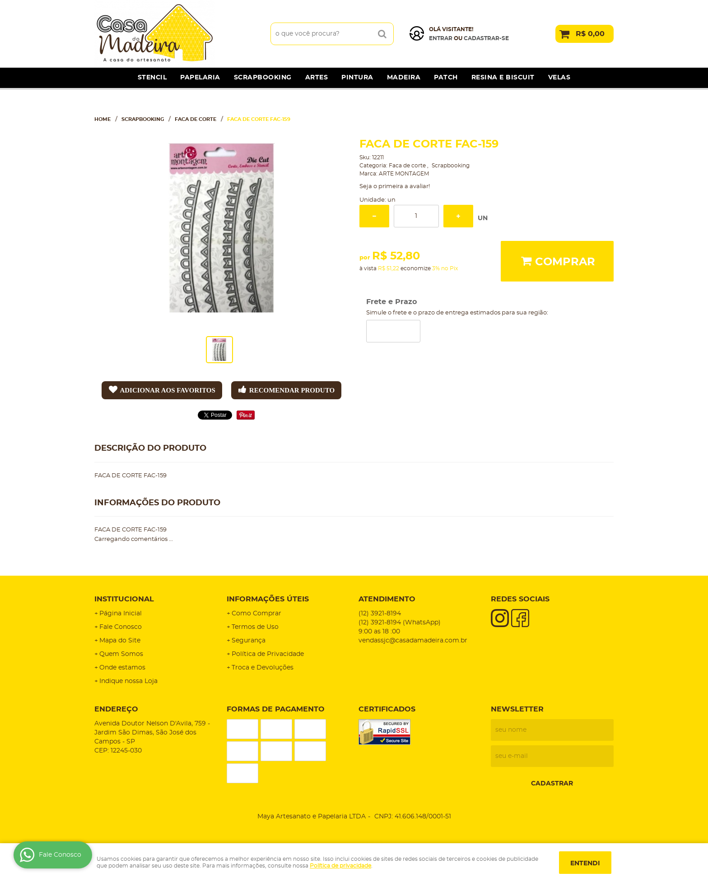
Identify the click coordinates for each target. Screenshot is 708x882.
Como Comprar (256, 613)
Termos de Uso (255, 627)
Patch (446, 77)
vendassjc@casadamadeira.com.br (413, 640)
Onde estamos (122, 668)
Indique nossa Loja (128, 681)
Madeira (404, 77)
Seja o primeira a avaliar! (394, 186)
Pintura (357, 77)
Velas (559, 77)
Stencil (152, 77)
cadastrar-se (486, 38)
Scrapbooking (263, 77)
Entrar (440, 38)
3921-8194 (380, 613)
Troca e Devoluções (262, 668)
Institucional (124, 599)
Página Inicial (120, 613)
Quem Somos (121, 654)
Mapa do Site (119, 640)
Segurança (249, 640)
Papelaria (200, 77)
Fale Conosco (120, 627)
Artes (316, 77)
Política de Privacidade (268, 654)
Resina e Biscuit (503, 77)
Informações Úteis (268, 599)
